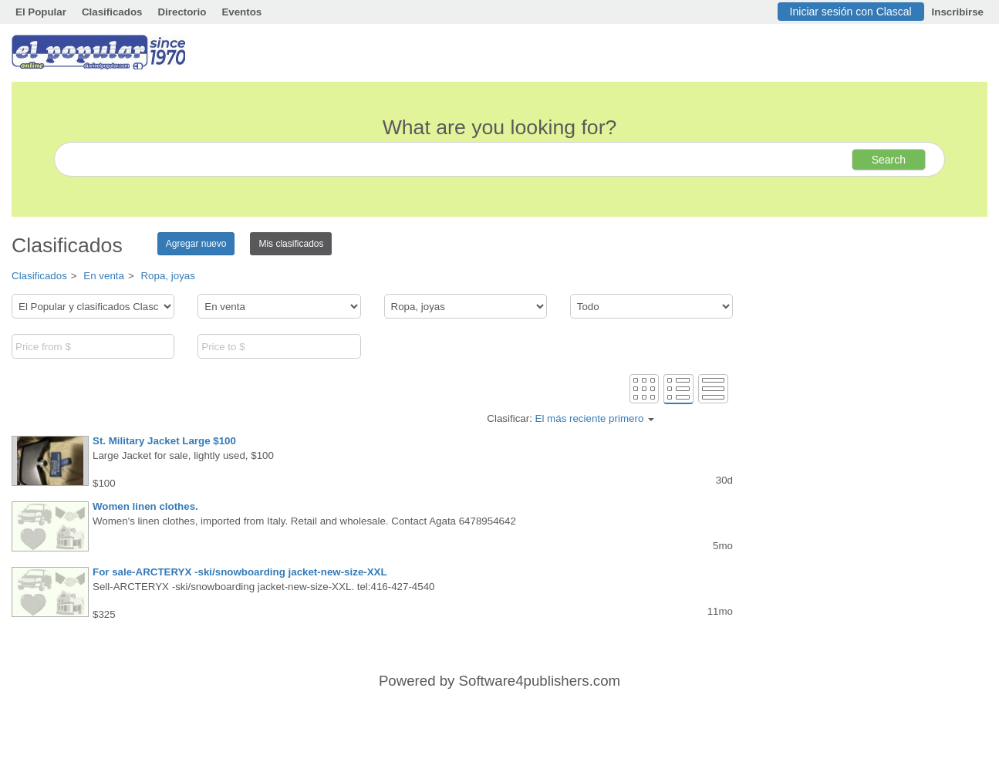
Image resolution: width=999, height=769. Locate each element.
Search (889, 159)
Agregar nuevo (196, 243)
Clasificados (112, 12)
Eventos (241, 12)
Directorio (181, 12)
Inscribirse (958, 12)
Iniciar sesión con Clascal (851, 11)
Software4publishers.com (539, 681)
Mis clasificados (290, 243)
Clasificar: (570, 418)
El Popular (40, 12)
